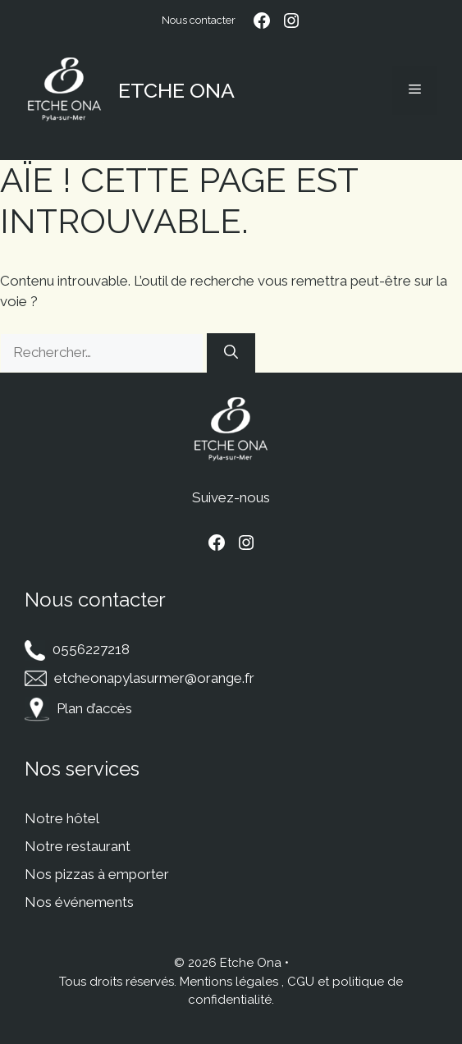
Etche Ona (176, 90)
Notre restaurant (77, 846)
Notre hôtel (62, 818)
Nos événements (79, 902)
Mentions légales (229, 981)
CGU (300, 981)
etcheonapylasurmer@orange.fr (154, 678)
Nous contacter (199, 20)
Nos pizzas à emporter (97, 874)
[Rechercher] (231, 353)
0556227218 (91, 649)
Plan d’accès (94, 708)
